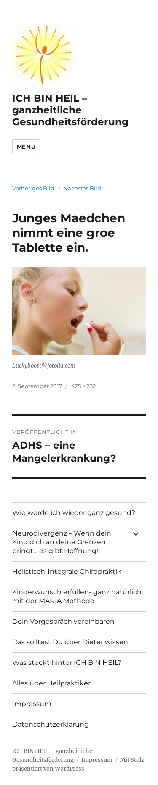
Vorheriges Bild (33, 188)
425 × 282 (83, 386)
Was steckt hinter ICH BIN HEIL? (66, 663)
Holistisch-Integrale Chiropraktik (66, 571)
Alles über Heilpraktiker (51, 683)
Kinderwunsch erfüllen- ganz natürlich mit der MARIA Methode (77, 596)
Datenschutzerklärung (50, 724)
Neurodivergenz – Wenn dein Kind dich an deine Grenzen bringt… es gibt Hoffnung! (61, 542)
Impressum (31, 704)
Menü (26, 146)
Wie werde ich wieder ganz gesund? (73, 513)
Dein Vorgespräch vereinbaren (63, 621)
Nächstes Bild (82, 188)
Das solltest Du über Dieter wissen (70, 642)
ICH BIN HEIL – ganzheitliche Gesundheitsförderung (70, 110)
